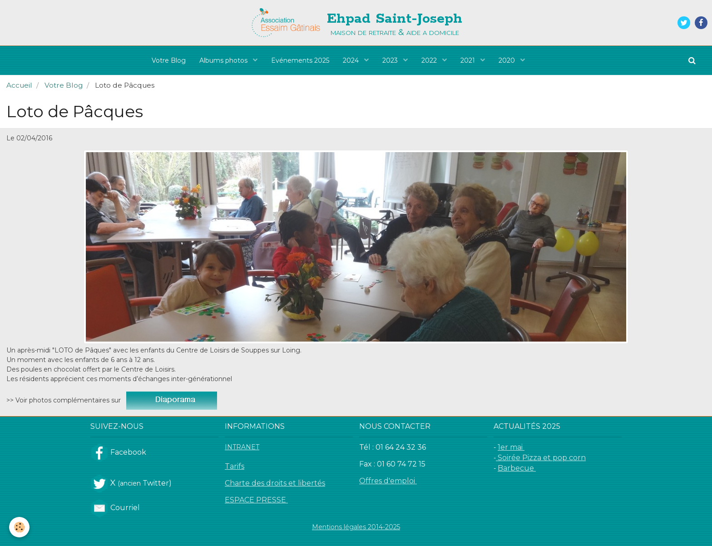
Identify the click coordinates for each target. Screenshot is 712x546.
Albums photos (224, 60)
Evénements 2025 (300, 60)
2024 (352, 60)
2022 (430, 60)
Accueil (19, 85)
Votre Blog (169, 60)
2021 (468, 60)
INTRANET (242, 447)
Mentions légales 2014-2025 (356, 527)
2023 (391, 60)
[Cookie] (19, 527)
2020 (508, 60)
